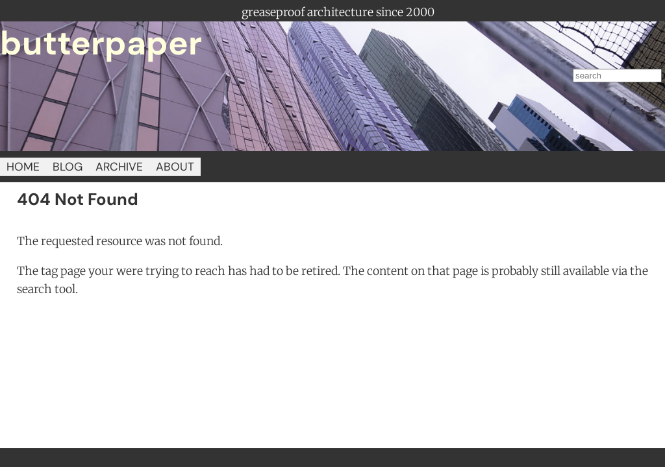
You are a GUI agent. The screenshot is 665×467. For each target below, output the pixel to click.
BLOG (67, 167)
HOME (23, 167)
